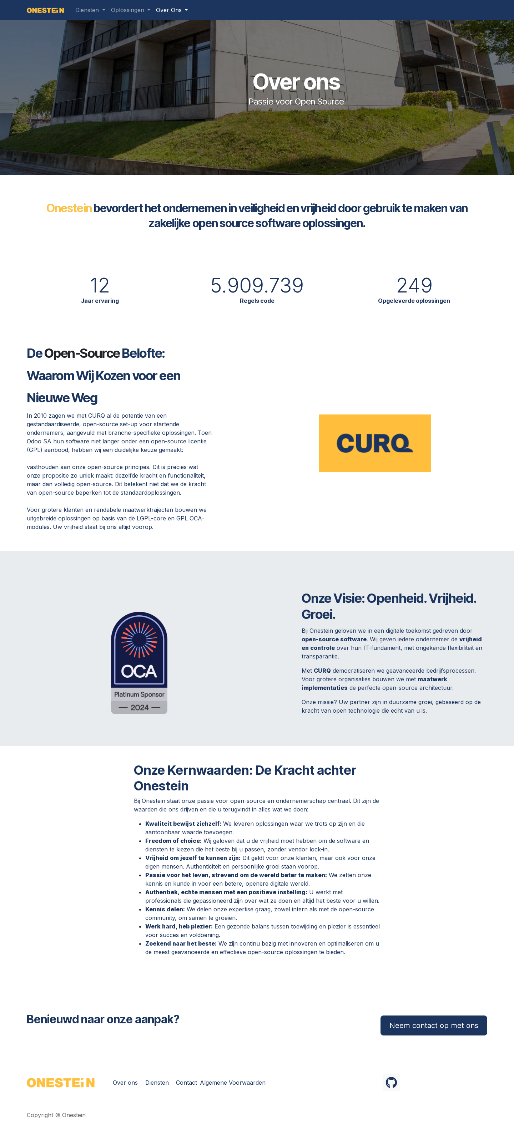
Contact (186, 1082)
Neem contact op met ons (433, 1025)
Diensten (157, 1082)
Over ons (125, 1082)
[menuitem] (90, 10)
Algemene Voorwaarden (233, 1082)
